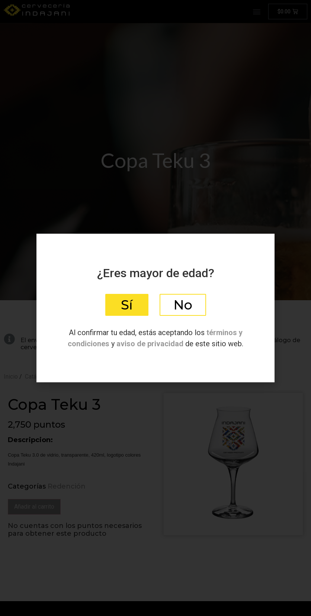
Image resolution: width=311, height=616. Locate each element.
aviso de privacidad (149, 343)
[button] (126, 305)
